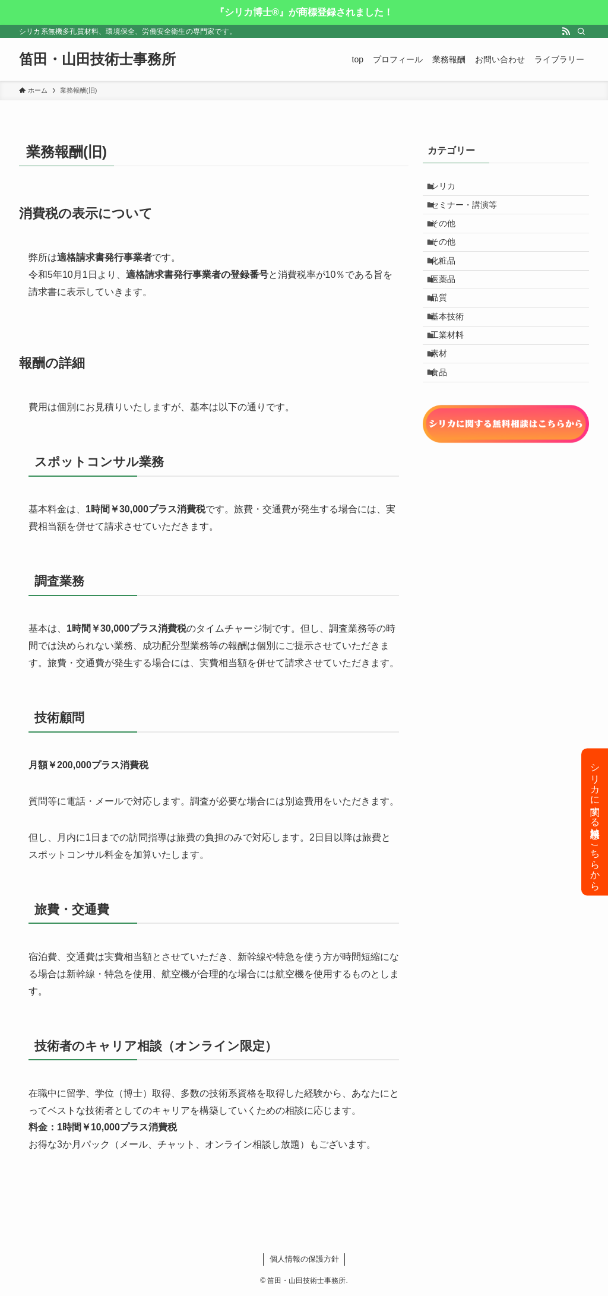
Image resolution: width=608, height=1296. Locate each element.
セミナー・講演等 (471, 213)
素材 (446, 411)
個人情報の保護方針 (304, 1258)
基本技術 (454, 361)
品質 (446, 337)
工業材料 (454, 386)
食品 (446, 436)
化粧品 (450, 288)
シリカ (450, 189)
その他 (450, 238)
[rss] (566, 31)
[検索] (581, 31)
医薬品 (450, 312)
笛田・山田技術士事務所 (97, 59)
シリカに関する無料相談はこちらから (595, 822)
